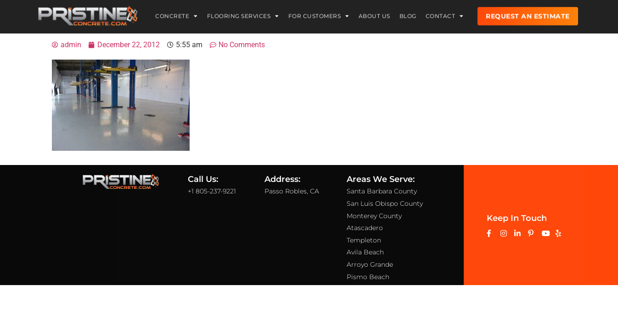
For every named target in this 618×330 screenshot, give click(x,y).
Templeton (364, 240)
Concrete (176, 14)
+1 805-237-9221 (212, 191)
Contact (445, 14)
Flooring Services (243, 14)
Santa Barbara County (382, 191)
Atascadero (365, 228)
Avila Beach (365, 252)
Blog (407, 14)
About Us (374, 14)
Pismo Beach (368, 276)
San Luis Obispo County (385, 203)
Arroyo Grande (370, 264)
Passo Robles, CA (291, 191)
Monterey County (374, 215)
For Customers (318, 14)
